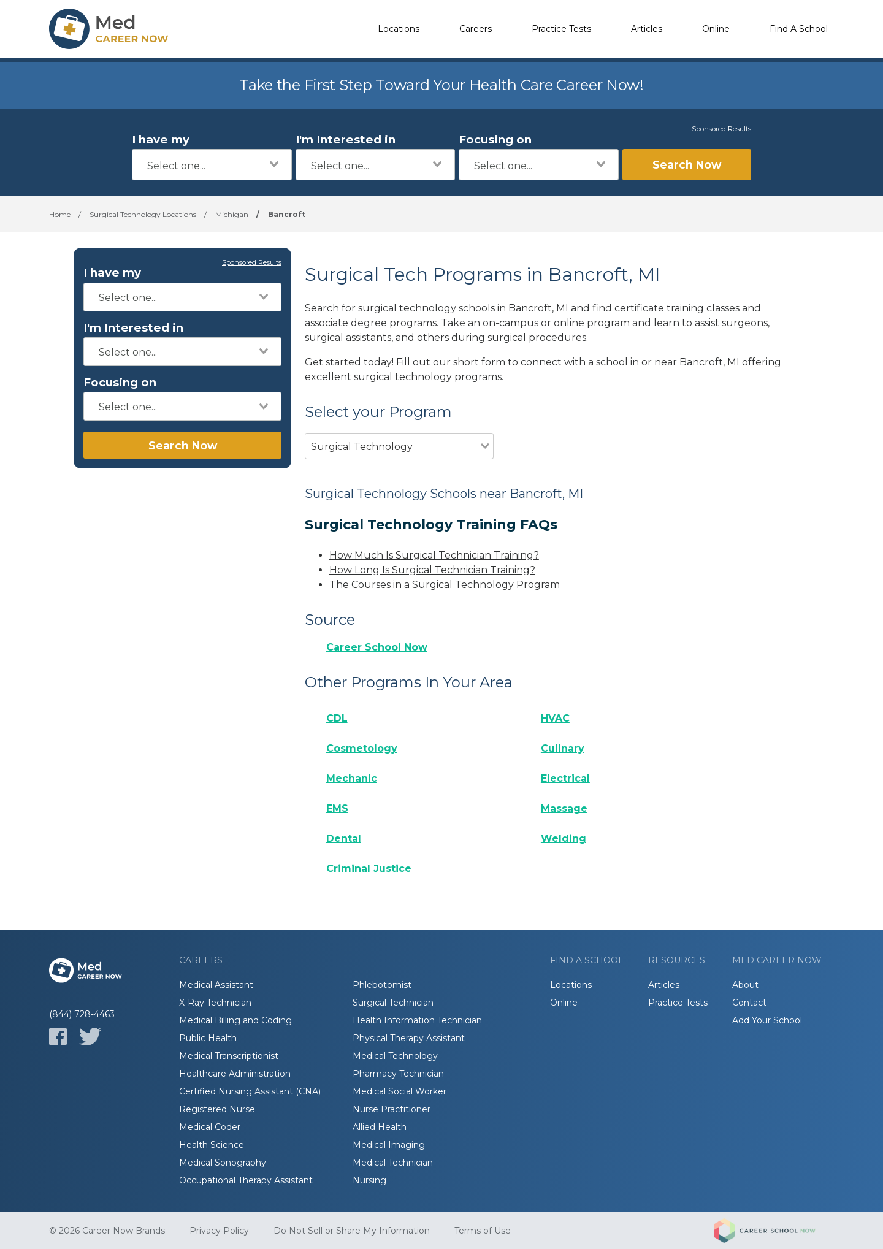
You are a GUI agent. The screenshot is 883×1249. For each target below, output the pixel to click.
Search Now (686, 164)
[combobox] (211, 165)
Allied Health (380, 1127)
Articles (646, 28)
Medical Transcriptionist (228, 1055)
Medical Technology (395, 1055)
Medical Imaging (389, 1144)
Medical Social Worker (399, 1091)
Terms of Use (482, 1230)
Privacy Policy (219, 1230)
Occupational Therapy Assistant (246, 1180)
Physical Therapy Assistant (409, 1038)
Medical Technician (393, 1162)
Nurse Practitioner (391, 1109)
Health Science (211, 1144)
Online (716, 28)
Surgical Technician (393, 1002)
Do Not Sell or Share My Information (351, 1230)
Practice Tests (561, 28)
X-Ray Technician (215, 1002)
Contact (749, 1002)
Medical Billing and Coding (235, 1020)
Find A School (799, 28)
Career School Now (376, 647)
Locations (398, 28)
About (745, 984)
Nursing (369, 1180)
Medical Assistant (216, 984)
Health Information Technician (417, 1020)
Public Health (208, 1038)
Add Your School (767, 1020)
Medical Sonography (222, 1162)
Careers (475, 28)
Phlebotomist (382, 984)
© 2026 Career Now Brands (107, 1230)
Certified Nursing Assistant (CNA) (250, 1091)
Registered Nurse (217, 1109)
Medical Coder (209, 1127)
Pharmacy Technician (398, 1073)
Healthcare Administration (235, 1073)
